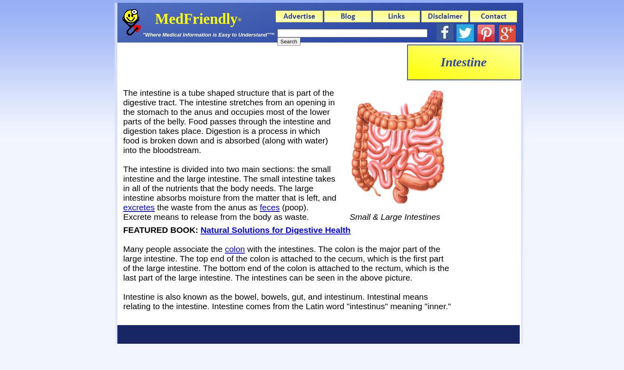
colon (235, 249)
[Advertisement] (262, 62)
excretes (139, 207)
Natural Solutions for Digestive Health (276, 229)
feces (270, 207)
